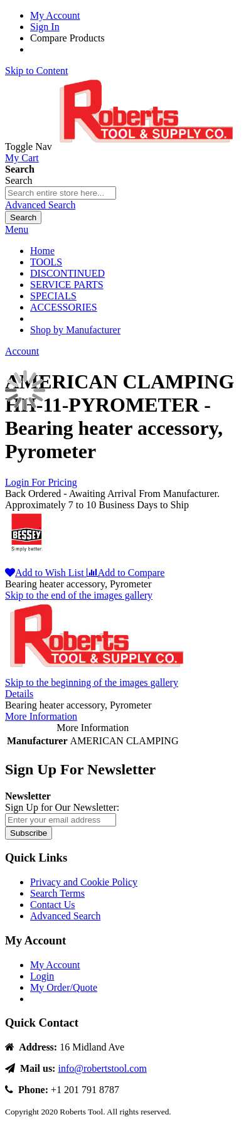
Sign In (45, 26)
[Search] (23, 217)
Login (42, 976)
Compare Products (67, 38)
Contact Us (52, 904)
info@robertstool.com (102, 1068)
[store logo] (149, 146)
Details (19, 693)
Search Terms (57, 893)
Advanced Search (40, 205)
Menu (16, 229)
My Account (55, 15)
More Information (41, 716)
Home (42, 250)
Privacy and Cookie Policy (83, 882)
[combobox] (60, 193)
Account (22, 351)
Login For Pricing (41, 482)
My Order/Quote (63, 987)
